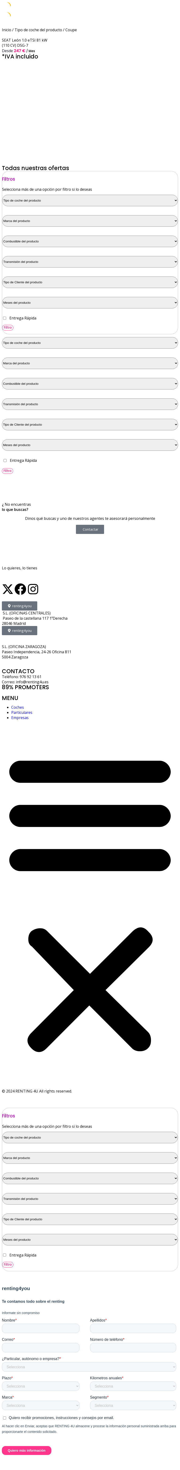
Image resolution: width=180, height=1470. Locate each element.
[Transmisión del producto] (90, 262)
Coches (17, 707)
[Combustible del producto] (90, 241)
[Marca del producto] (90, 221)
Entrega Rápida (22, 318)
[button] (90, 902)
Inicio (6, 29)
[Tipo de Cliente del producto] (90, 282)
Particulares (21, 712)
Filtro (8, 327)
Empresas (20, 717)
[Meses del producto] (90, 302)
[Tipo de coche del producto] (90, 200)
